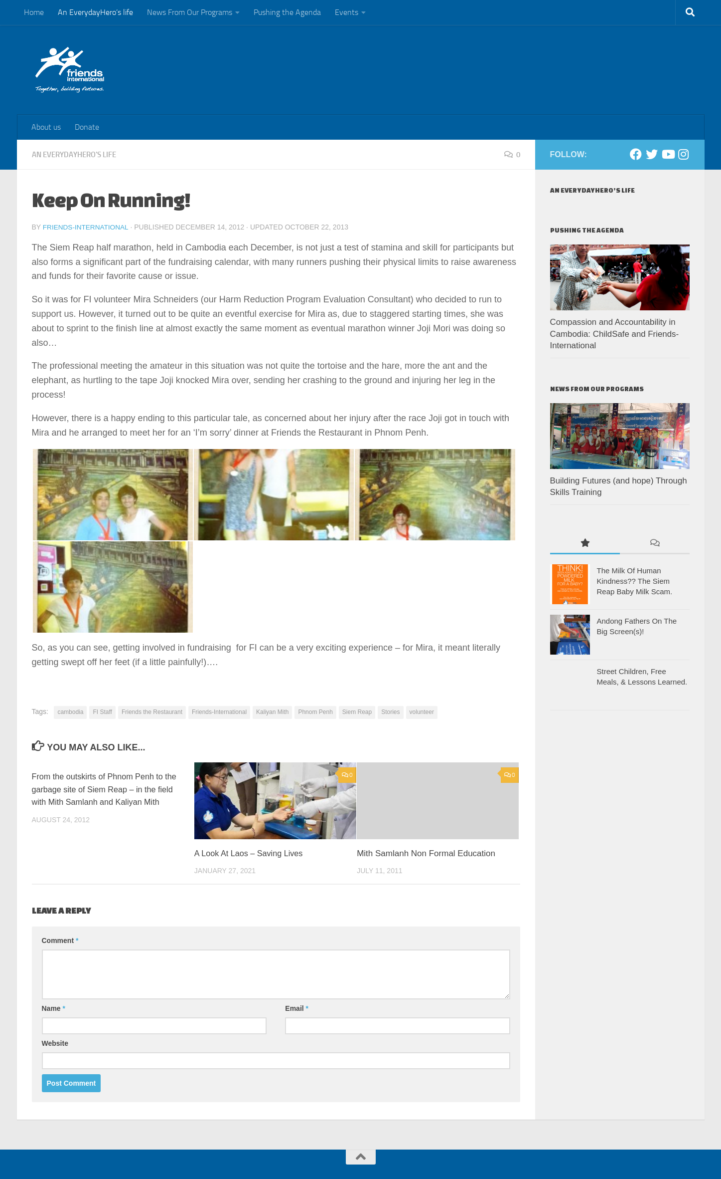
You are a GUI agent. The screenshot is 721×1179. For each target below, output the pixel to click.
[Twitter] (652, 154)
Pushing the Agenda (287, 12)
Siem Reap (357, 711)
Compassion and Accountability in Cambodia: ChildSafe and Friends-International (614, 333)
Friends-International (87, 227)
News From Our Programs (189, 12)
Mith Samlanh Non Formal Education (426, 853)
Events (346, 12)
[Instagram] (684, 154)
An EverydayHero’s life (95, 12)
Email (296, 1008)
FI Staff (102, 711)
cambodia (70, 711)
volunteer (422, 711)
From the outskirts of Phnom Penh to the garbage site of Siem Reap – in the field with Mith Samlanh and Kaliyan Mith (108, 788)
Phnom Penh (315, 711)
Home (34, 12)
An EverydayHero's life (79, 154)
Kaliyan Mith (272, 711)
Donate (87, 127)
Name (53, 1008)
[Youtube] (668, 154)
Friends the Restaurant (152, 711)
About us (46, 127)
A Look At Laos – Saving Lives (251, 853)
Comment (60, 940)
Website (55, 1043)
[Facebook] (636, 154)
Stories (390, 711)
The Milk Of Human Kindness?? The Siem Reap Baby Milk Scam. (635, 581)
